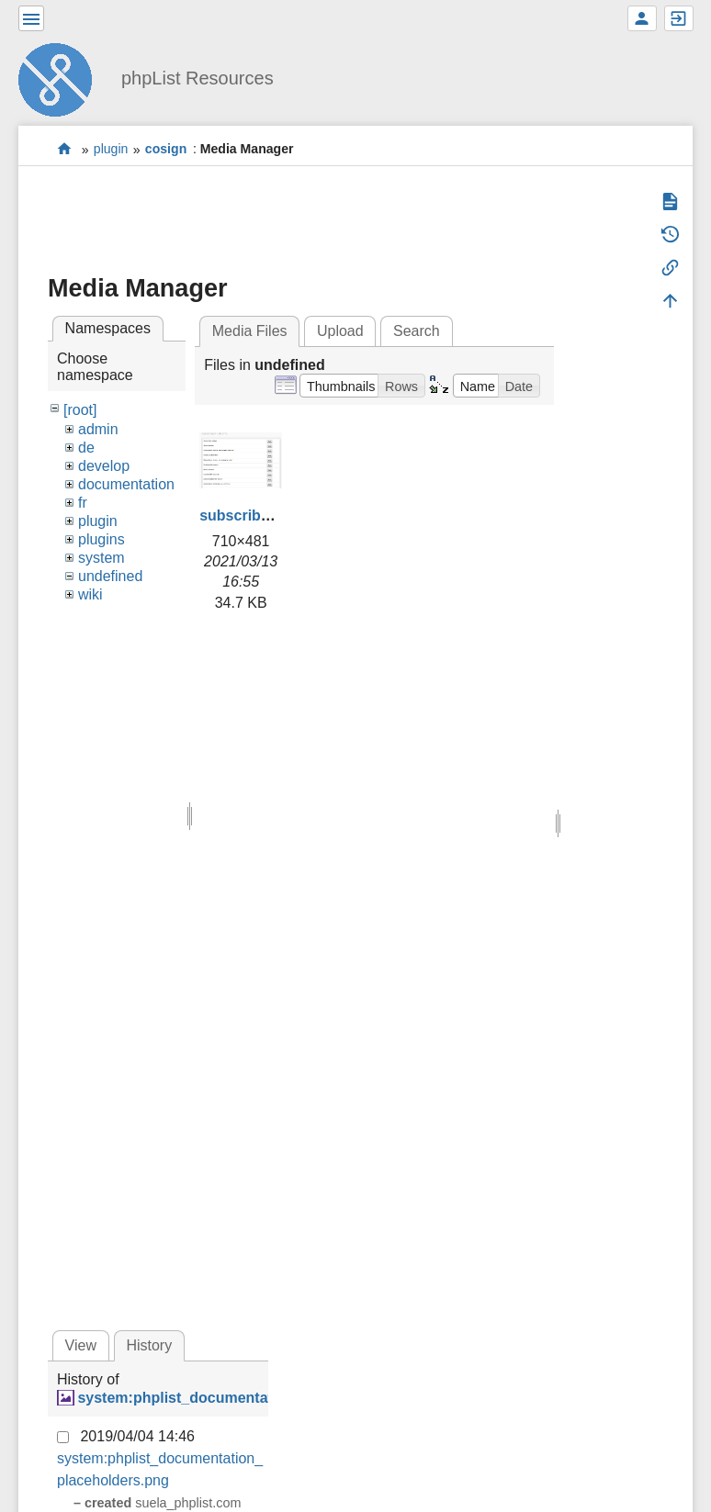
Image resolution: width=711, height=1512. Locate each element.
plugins (101, 539)
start (64, 149)
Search (416, 331)
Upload (340, 331)
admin (98, 429)
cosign (165, 149)
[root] (79, 410)
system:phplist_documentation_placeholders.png (250, 1398)
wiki (90, 594)
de (86, 447)
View (80, 1345)
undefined (110, 576)
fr (82, 502)
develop (104, 466)
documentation (126, 484)
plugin (111, 149)
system (101, 558)
